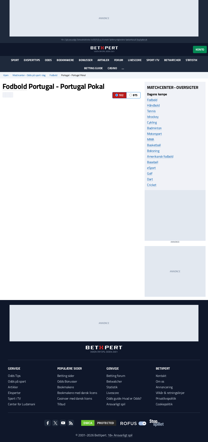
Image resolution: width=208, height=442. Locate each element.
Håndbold (153, 105)
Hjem (6, 75)
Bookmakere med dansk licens (77, 392)
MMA (150, 139)
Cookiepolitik (164, 404)
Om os (160, 381)
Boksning (153, 150)
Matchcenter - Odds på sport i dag (29, 75)
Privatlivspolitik (166, 398)
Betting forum (115, 375)
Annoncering (164, 387)
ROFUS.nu (97, 39)
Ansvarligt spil (115, 404)
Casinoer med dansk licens (74, 398)
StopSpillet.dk (141, 39)
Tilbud (61, 404)
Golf (149, 173)
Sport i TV (152, 60)
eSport (151, 167)
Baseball (152, 162)
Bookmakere (65, 60)
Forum (118, 60)
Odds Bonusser (67, 381)
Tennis (151, 111)
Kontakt (161, 375)
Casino (112, 68)
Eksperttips (32, 60)
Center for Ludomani (21, 404)
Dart (150, 179)
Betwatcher (172, 60)
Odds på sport (17, 381)
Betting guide (93, 68)
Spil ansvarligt (70, 39)
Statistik (191, 60)
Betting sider (65, 375)
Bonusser (86, 60)
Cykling (152, 122)
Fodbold (53, 75)
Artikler (103, 60)
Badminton (154, 128)
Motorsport (154, 133)
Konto (200, 49)
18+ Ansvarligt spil (120, 435)
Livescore (134, 60)
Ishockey (152, 116)
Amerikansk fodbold (160, 156)
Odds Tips (14, 375)
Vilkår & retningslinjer (170, 392)
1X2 (119, 95)
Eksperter (14, 392)
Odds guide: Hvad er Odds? (123, 398)
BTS (133, 95)
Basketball (154, 145)
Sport (15, 60)
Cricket (151, 184)
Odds (48, 60)
